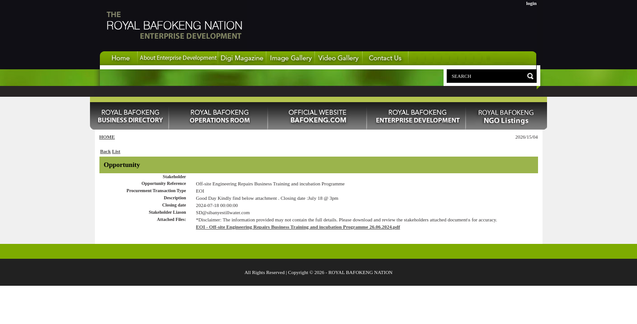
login (531, 3)
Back (105, 151)
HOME (107, 137)
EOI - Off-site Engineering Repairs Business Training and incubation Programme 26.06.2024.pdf (298, 227)
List (116, 151)
